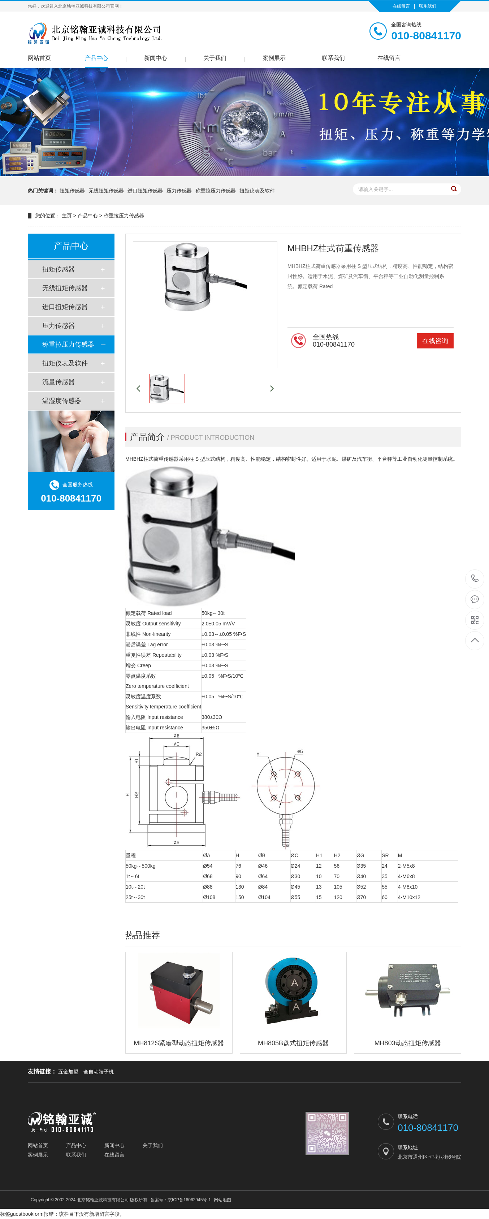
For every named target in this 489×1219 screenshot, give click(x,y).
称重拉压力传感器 (215, 191)
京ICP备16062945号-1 (189, 1199)
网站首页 (39, 58)
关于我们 (214, 58)
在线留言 (401, 6)
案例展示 (274, 58)
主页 (67, 215)
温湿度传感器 (61, 400)
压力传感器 (179, 191)
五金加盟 (68, 1072)
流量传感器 (58, 382)
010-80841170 (475, 579)
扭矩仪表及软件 (257, 191)
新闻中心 (155, 58)
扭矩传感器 (72, 191)
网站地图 (222, 1199)
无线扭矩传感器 (106, 191)
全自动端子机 (98, 1072)
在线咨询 (435, 340)
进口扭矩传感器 (145, 191)
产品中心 (96, 58)
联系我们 (427, 6)
